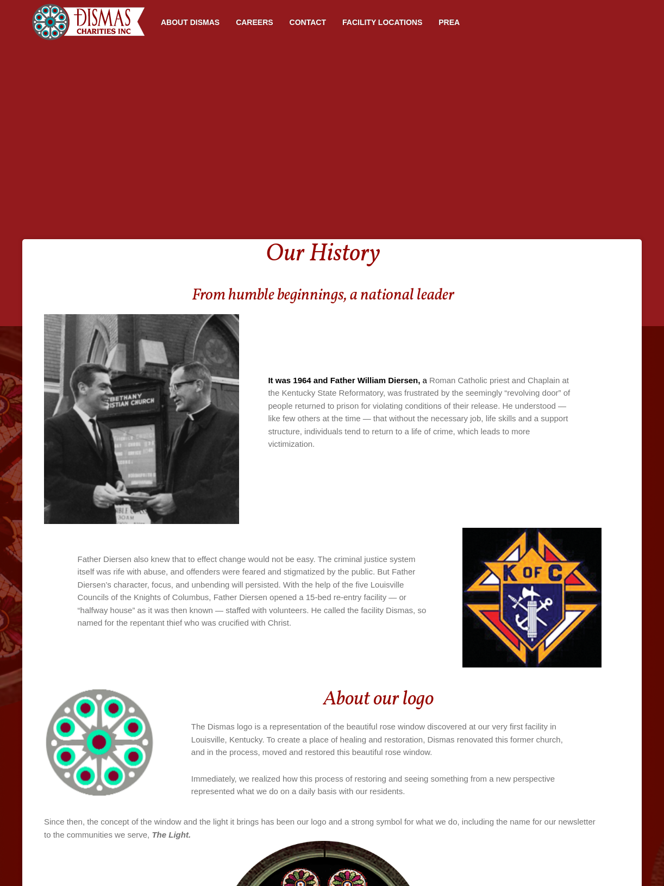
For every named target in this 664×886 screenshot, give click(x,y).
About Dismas (190, 22)
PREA (449, 22)
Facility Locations (382, 22)
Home (87, 22)
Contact (308, 22)
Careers (254, 22)
